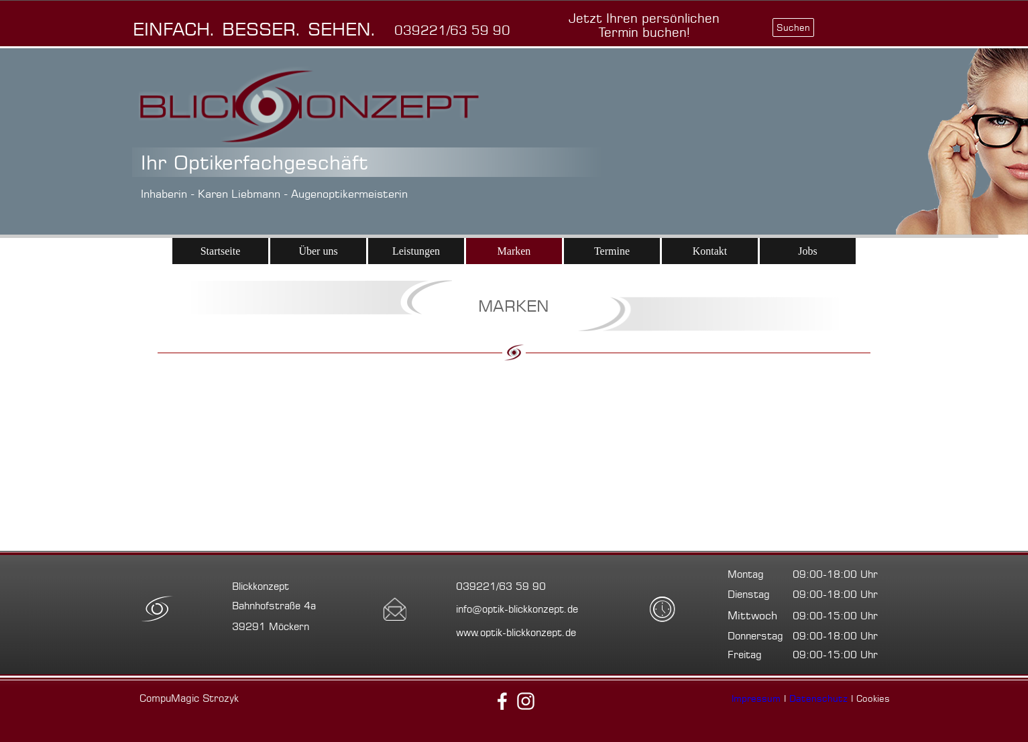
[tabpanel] (263, 28)
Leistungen (416, 251)
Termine (612, 251)
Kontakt (710, 251)
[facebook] (502, 701)
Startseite (221, 251)
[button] (452, 30)
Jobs (807, 251)
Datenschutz (818, 698)
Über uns (317, 251)
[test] (644, 25)
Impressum (756, 698)
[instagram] (526, 701)
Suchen (793, 27)
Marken (514, 251)
